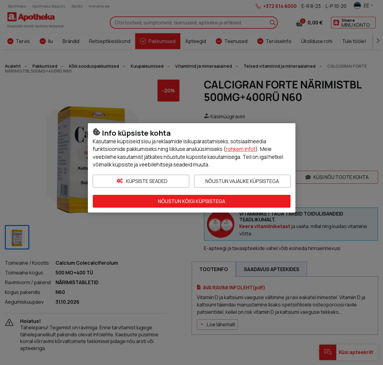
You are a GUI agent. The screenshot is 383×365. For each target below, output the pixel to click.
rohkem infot (240, 148)
